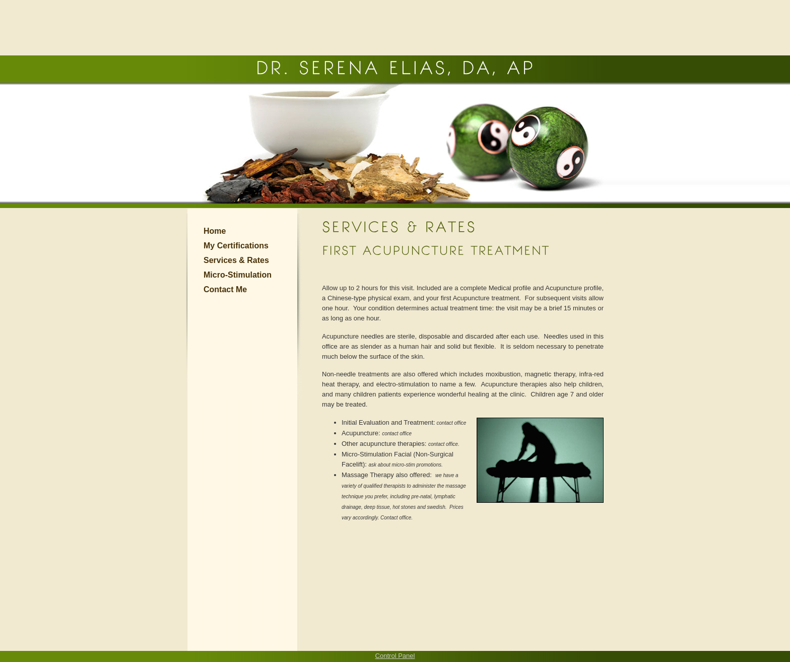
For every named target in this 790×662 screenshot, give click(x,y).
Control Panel (395, 655)
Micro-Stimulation (238, 275)
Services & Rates (236, 260)
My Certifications (236, 245)
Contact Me (225, 289)
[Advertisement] (395, 27)
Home (215, 231)
